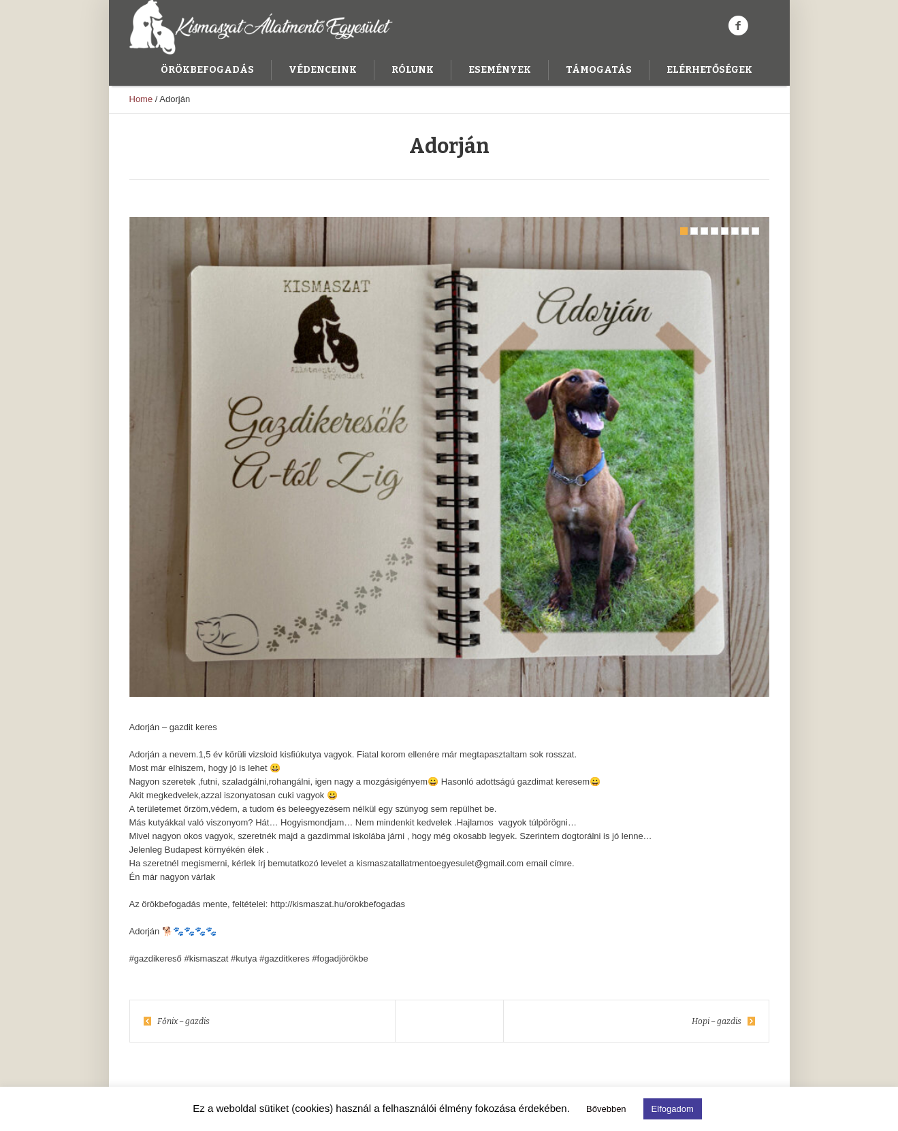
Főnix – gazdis (183, 1021)
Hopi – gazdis (716, 1021)
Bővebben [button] (606, 1109)
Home (141, 99)
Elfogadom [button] (673, 1109)
